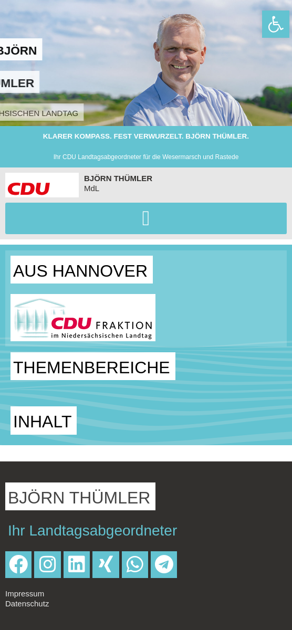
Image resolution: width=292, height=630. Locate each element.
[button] (146, 218)
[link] (275, 24)
